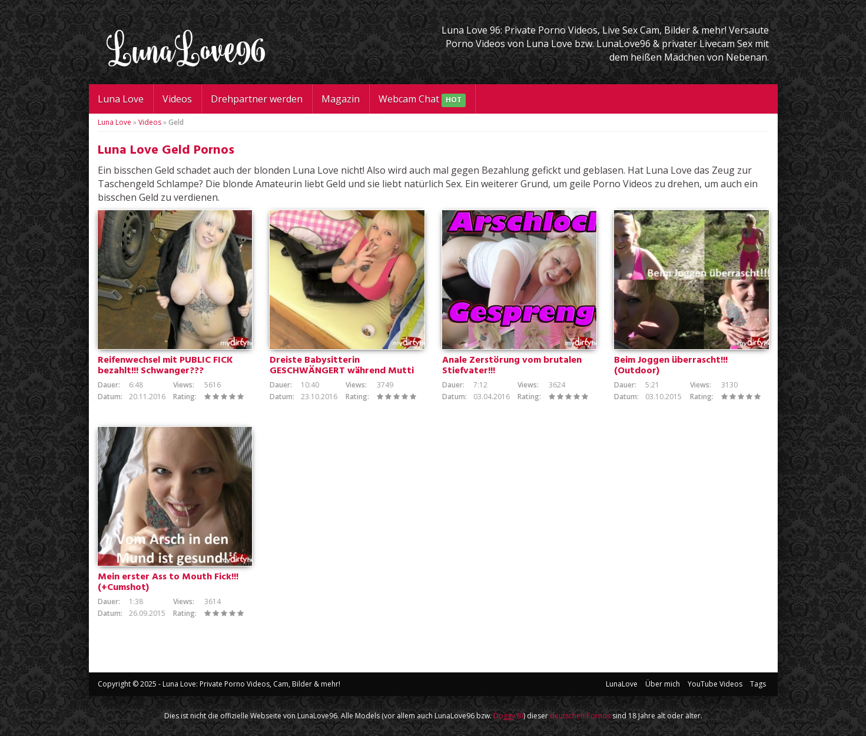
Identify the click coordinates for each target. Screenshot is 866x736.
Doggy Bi (508, 716)
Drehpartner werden (257, 98)
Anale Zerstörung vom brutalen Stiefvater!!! (512, 366)
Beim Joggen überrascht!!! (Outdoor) (671, 366)
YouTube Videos (715, 684)
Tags (758, 684)
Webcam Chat (422, 99)
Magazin (340, 98)
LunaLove (622, 684)
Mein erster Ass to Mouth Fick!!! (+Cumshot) (168, 582)
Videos (177, 98)
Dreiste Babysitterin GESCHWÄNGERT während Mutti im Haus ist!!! (342, 371)
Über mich (662, 684)
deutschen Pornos (580, 716)
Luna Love (121, 98)
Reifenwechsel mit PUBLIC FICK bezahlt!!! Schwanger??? (165, 366)
